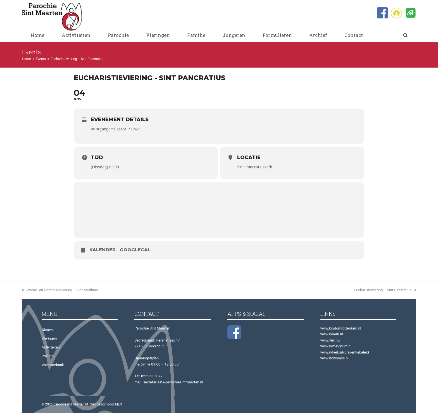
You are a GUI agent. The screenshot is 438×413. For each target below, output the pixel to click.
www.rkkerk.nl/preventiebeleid (344, 352)
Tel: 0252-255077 (148, 376)
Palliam (48, 356)
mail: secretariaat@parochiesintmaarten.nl (168, 382)
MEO (118, 404)
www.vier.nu (330, 340)
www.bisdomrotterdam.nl (340, 328)
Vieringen (49, 338)
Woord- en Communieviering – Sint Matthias (60, 290)
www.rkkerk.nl (331, 334)
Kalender (102, 249)
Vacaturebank (53, 365)
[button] (405, 35)
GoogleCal (135, 249)
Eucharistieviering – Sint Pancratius (385, 290)
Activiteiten (51, 347)
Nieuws (48, 330)
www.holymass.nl (334, 358)
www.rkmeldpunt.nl (335, 346)
